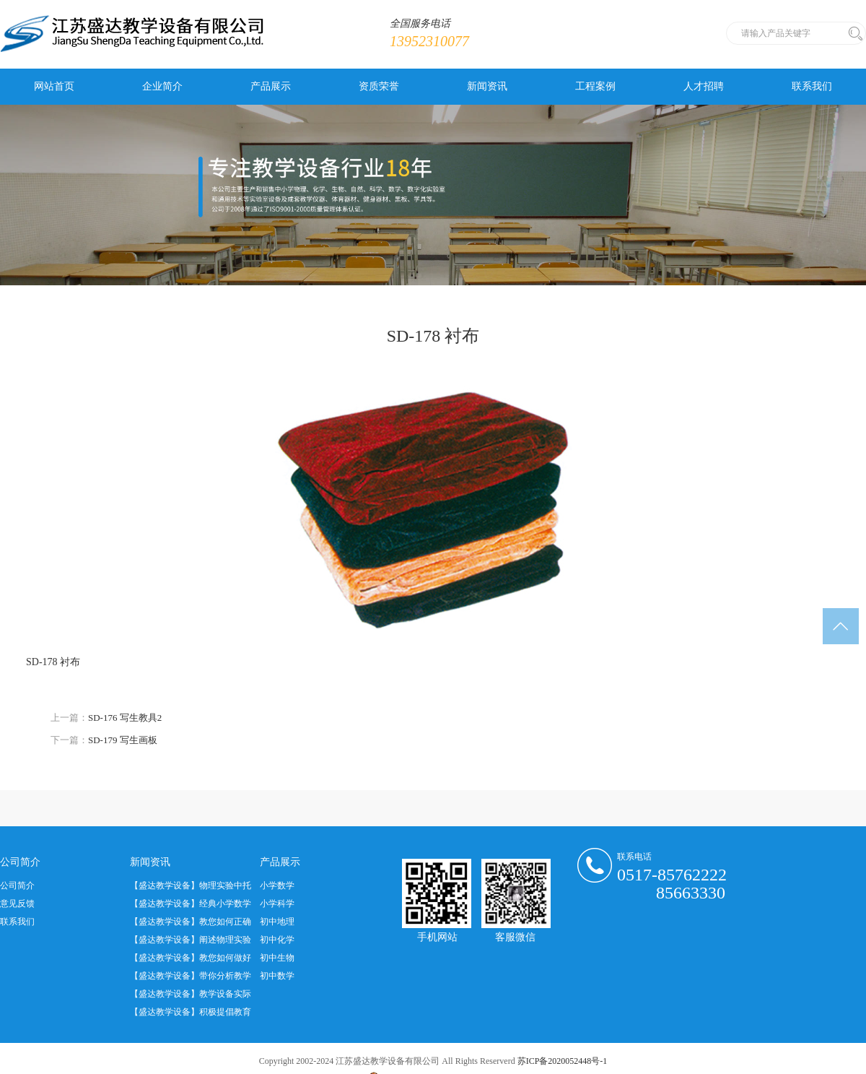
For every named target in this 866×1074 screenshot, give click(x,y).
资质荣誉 (379, 86)
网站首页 (54, 86)
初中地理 (277, 922)
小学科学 (277, 903)
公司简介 (17, 885)
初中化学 (277, 940)
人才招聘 (703, 86)
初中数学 (277, 976)
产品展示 (270, 86)
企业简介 (162, 86)
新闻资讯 (487, 86)
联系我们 (812, 86)
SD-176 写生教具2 (125, 717)
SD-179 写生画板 (122, 740)
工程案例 (595, 86)
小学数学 (277, 885)
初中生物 (277, 958)
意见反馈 (17, 903)
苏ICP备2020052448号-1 (562, 1061)
